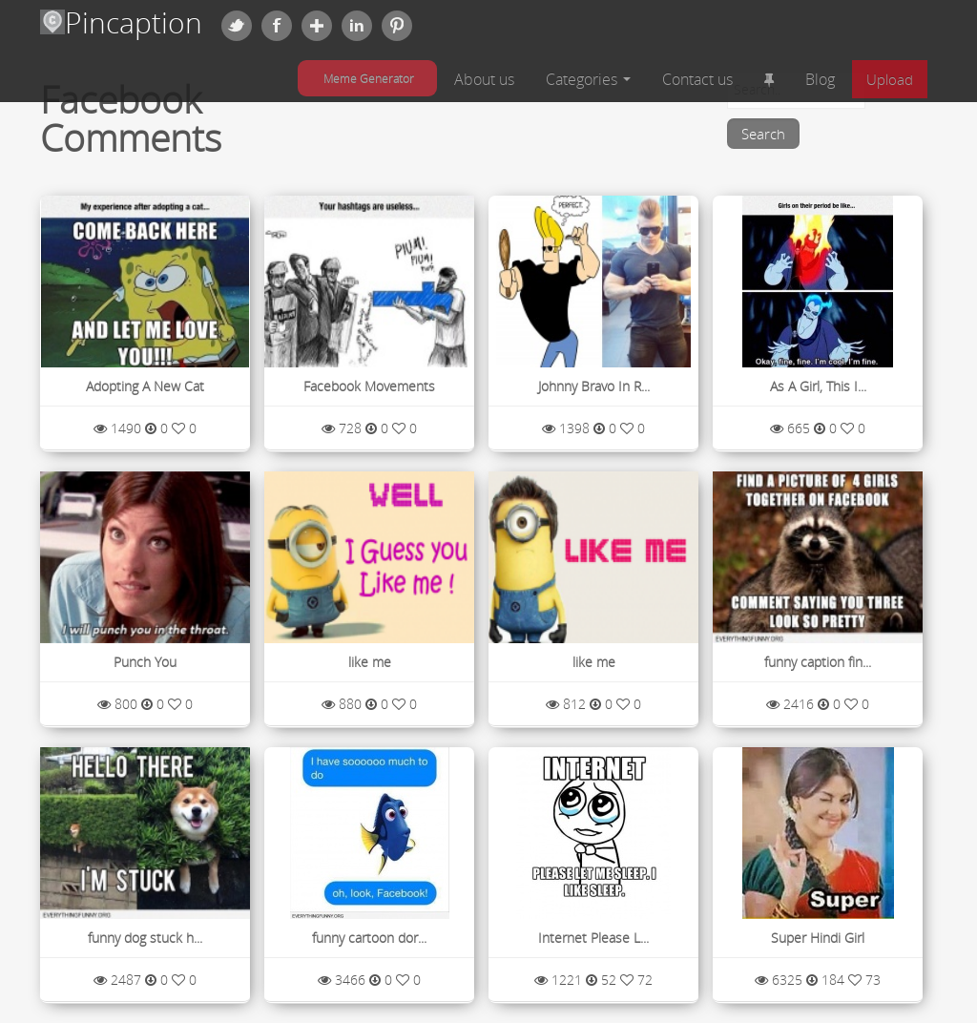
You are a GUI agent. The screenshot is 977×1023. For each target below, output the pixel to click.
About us (484, 79)
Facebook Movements (369, 386)
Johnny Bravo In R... (594, 386)
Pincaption (121, 22)
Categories (588, 79)
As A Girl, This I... (818, 386)
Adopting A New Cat (145, 386)
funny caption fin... (817, 662)
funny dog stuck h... (145, 938)
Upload (889, 79)
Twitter (236, 25)
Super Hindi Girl (817, 938)
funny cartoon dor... (369, 938)
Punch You (145, 662)
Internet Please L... (593, 938)
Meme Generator (368, 78)
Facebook (276, 25)
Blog (820, 79)
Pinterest (397, 25)
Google (316, 25)
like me (369, 662)
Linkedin (357, 25)
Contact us (697, 79)
